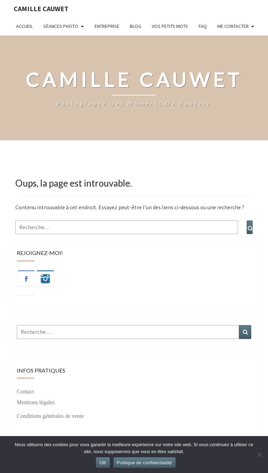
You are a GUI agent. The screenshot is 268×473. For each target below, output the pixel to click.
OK (102, 462)
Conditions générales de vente (50, 416)
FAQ (203, 26)
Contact (25, 392)
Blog (135, 26)
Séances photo (60, 26)
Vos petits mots (170, 26)
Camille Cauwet (41, 8)
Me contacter (233, 26)
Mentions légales (36, 402)
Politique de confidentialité (144, 462)
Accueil (24, 26)
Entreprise (107, 26)
